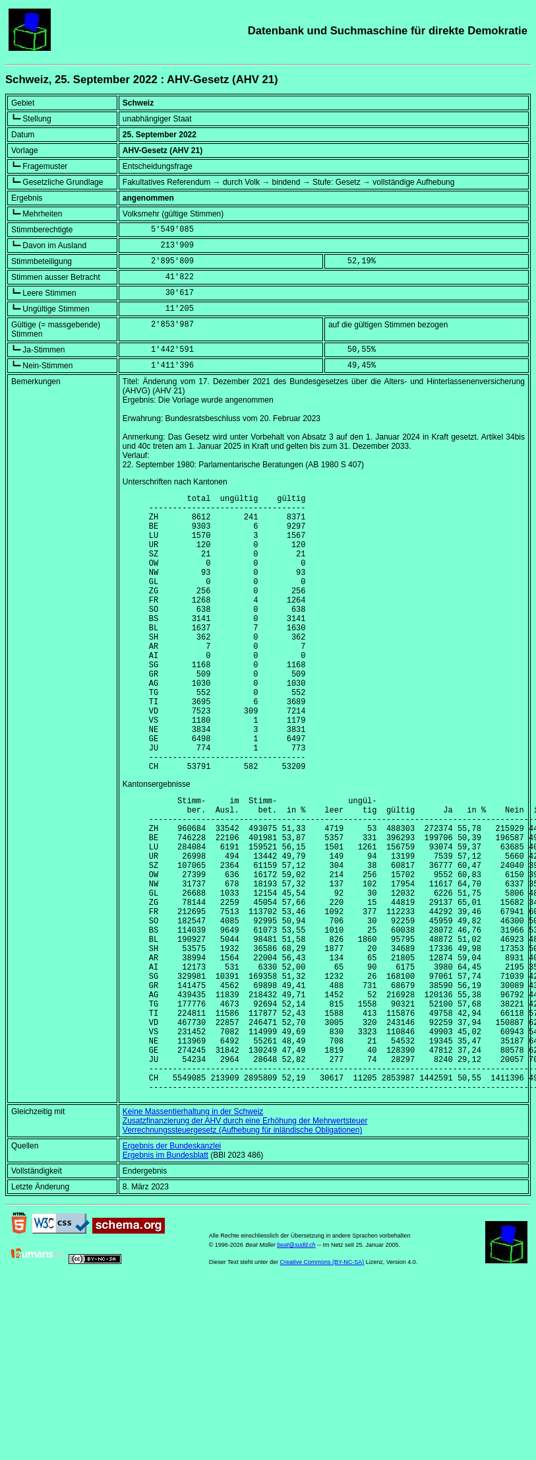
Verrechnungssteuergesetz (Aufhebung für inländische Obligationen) (243, 1252)
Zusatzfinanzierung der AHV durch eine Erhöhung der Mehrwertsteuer (245, 1243)
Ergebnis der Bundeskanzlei (172, 1268)
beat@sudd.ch (296, 1367)
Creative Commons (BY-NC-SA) (322, 1384)
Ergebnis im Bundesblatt (165, 1277)
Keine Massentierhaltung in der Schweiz (193, 1234)
